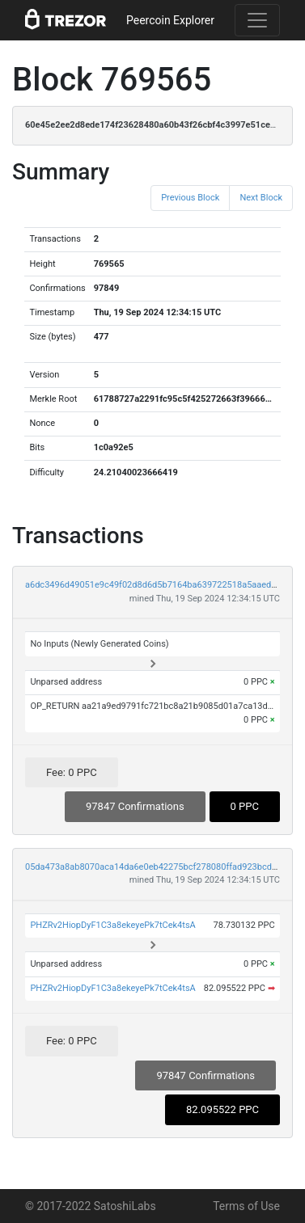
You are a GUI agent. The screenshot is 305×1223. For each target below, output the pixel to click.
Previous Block (190, 197)
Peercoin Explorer (170, 20)
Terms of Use (246, 1206)
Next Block (260, 197)
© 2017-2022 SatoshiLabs (90, 1206)
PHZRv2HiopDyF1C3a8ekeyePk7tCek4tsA (112, 925)
